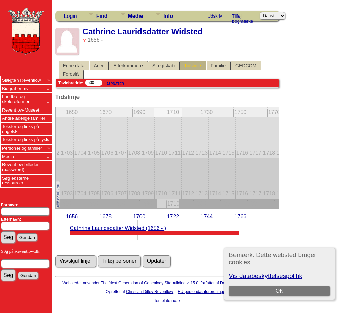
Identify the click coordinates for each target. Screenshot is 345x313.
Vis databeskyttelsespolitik (265, 275)
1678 (106, 216)
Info (168, 16)
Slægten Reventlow (21, 80)
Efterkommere (128, 65)
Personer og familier (22, 148)
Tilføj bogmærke (242, 17)
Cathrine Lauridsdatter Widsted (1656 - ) (118, 228)
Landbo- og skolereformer (15, 99)
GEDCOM (245, 65)
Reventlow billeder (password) (20, 167)
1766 (240, 216)
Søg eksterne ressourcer (15, 181)
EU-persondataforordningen (202, 291)
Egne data (74, 65)
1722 (173, 216)
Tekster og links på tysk (25, 139)
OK (279, 291)
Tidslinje (192, 65)
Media (8, 156)
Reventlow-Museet (20, 110)
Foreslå (71, 74)
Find (102, 16)
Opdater (115, 83)
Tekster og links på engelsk (20, 129)
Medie (135, 16)
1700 (139, 216)
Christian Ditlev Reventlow (149, 291)
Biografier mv (15, 88)
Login (70, 16)
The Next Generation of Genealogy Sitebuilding (143, 283)
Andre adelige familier (23, 118)
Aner (99, 65)
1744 (207, 216)
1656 (72, 216)
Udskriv (215, 16)
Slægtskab (163, 65)
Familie (218, 65)
